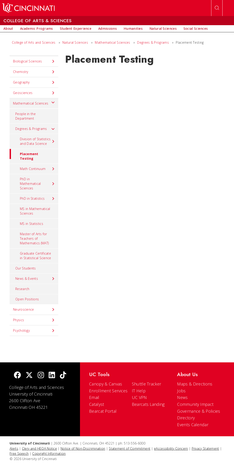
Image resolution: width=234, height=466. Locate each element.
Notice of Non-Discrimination (83, 448)
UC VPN (139, 397)
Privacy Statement (205, 448)
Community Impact (195, 404)
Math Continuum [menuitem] (37, 168)
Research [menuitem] (22, 289)
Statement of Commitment (129, 448)
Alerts (14, 448)
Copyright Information (49, 453)
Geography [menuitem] (34, 82)
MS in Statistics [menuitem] (31, 223)
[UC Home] (28, 8)
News (182, 397)
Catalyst (96, 404)
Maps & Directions (194, 384)
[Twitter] (29, 376)
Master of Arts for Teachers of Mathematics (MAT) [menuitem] (34, 238)
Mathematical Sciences (112, 42)
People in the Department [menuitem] (25, 116)
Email (94, 397)
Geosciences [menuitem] (34, 92)
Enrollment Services (108, 390)
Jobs (181, 390)
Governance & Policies (198, 411)
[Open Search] (217, 8)
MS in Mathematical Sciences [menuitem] (35, 211)
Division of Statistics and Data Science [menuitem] (37, 141)
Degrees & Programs (153, 42)
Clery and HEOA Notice (39, 448)
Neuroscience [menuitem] (34, 309)
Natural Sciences (75, 42)
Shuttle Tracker (146, 384)
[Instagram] (41, 376)
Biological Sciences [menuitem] (34, 61)
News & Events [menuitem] (35, 278)
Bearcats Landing (148, 404)
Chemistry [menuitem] (34, 71)
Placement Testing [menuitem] (24, 155)
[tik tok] (63, 376)
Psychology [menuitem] (34, 330)
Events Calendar (192, 424)
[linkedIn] (52, 376)
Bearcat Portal (103, 411)
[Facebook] (17, 376)
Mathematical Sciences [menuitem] (34, 102)
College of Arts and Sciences (33, 42)
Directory (186, 417)
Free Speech (19, 453)
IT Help (139, 390)
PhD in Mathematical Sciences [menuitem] (37, 183)
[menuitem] (8, 28)
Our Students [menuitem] (25, 268)
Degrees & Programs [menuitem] (35, 128)
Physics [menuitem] (34, 320)
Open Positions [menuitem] (27, 299)
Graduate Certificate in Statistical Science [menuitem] (35, 255)
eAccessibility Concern (171, 448)
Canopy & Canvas (105, 384)
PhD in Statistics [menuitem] (37, 198)
